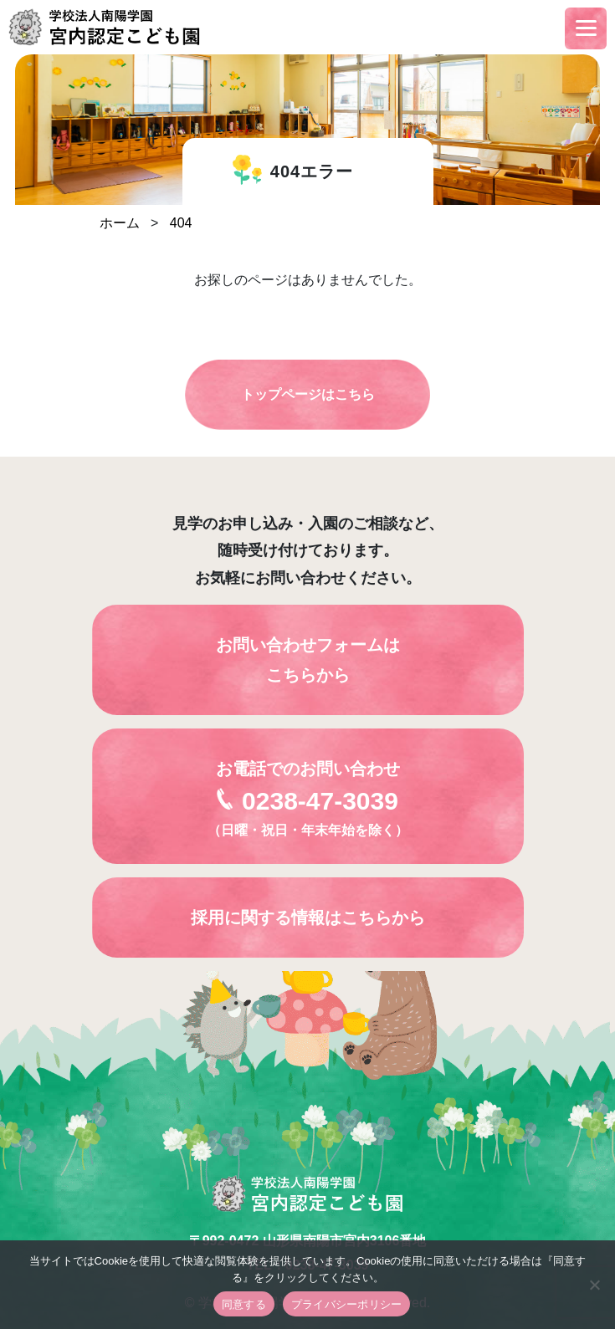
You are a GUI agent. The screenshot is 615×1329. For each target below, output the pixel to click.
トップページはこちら (308, 394)
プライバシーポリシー (346, 1304)
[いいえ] (594, 1284)
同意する (244, 1304)
